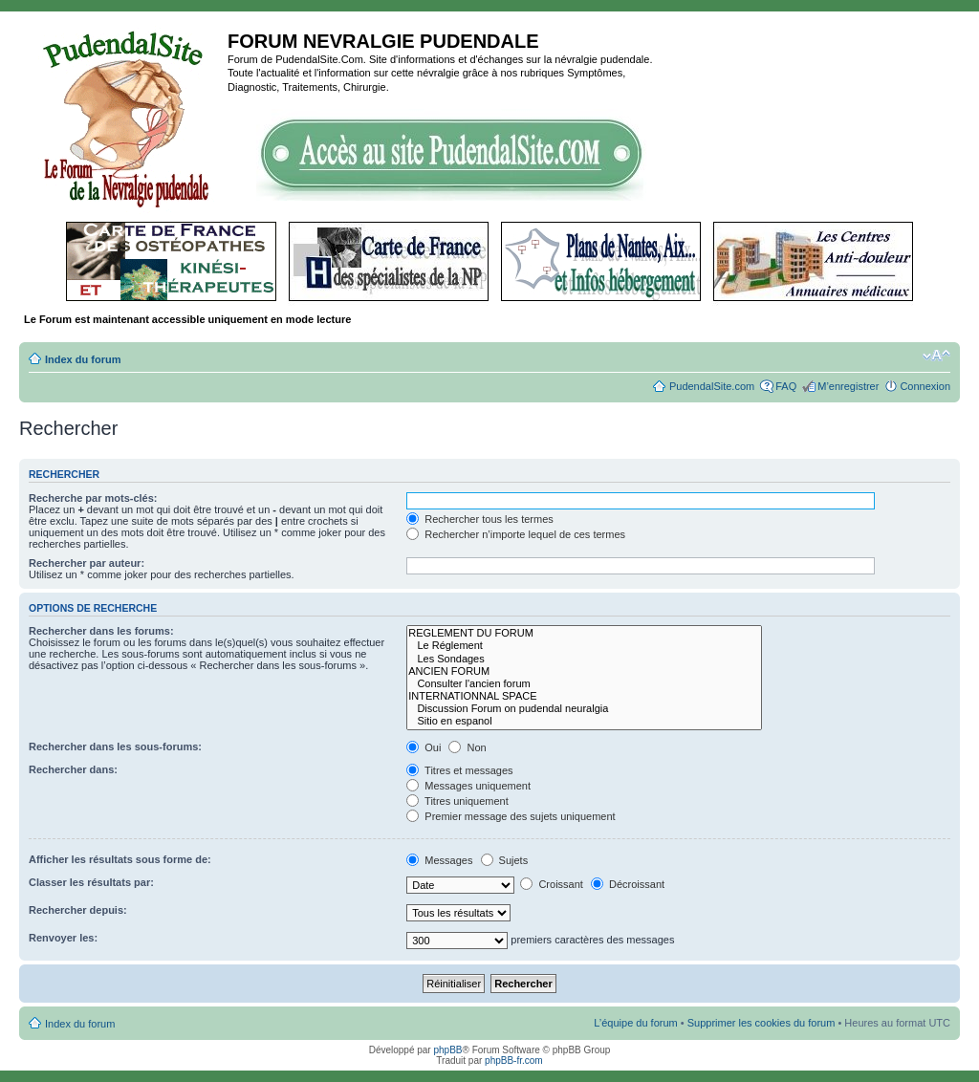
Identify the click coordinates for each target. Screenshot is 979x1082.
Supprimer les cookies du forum (761, 1022)
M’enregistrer (848, 386)
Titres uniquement (457, 801)
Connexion (925, 386)
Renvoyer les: (63, 937)
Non (467, 747)
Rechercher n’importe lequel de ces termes (515, 534)
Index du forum (82, 359)
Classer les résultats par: (91, 882)
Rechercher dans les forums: (101, 631)
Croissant (551, 884)
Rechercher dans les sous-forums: (115, 746)
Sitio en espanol (583, 721)
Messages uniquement (468, 785)
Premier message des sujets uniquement (510, 816)
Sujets (505, 860)
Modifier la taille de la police (936, 355)
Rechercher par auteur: (86, 563)
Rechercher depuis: (78, 910)
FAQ (785, 386)
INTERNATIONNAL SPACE (583, 696)
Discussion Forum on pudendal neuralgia (583, 709)
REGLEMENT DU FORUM (583, 633)
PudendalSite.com (711, 386)
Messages (439, 860)
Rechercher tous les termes (480, 519)
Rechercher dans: (73, 769)
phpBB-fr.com (514, 1060)
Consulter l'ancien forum (583, 684)
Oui (423, 747)
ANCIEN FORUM (583, 671)
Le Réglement (583, 645)
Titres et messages (459, 770)
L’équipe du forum (635, 1022)
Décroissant (627, 884)
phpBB (447, 1050)
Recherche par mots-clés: (93, 498)
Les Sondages (583, 659)
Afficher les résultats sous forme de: (120, 859)
